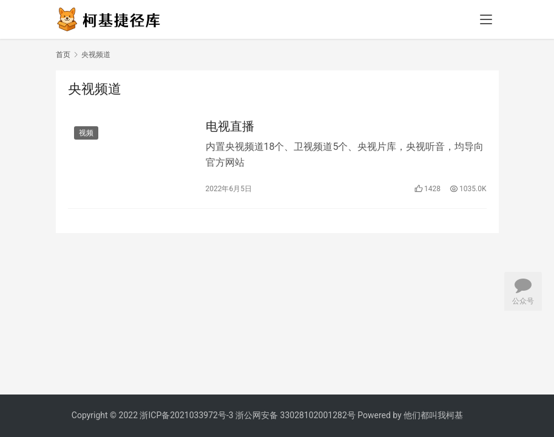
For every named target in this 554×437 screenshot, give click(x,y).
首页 (63, 54)
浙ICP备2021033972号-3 (186, 415)
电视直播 (230, 126)
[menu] (486, 19)
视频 (86, 133)
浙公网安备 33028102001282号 (295, 415)
